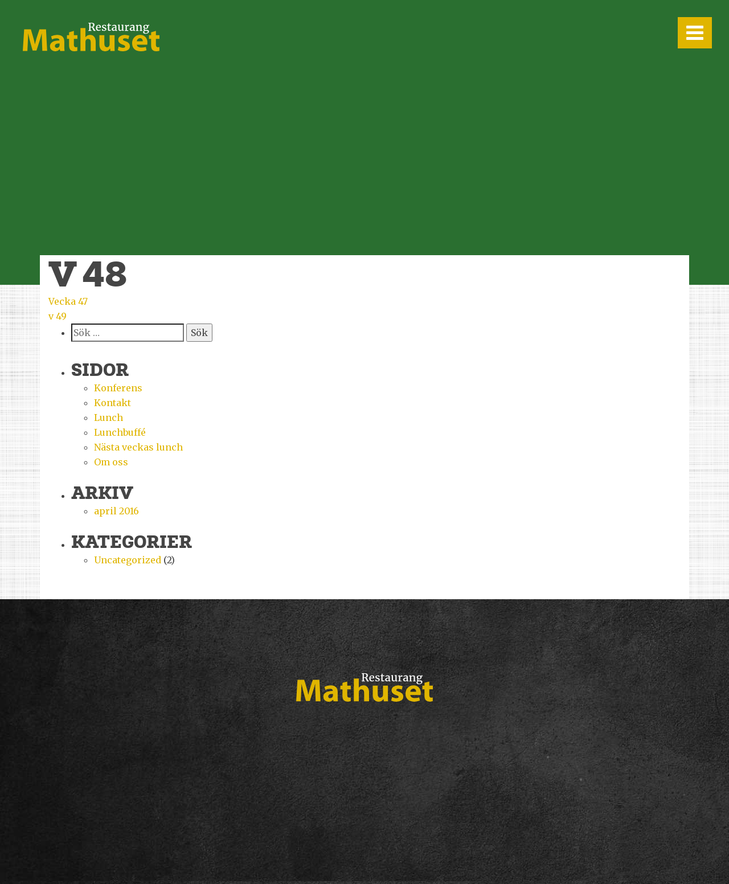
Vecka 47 (68, 301)
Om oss (111, 462)
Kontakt (112, 402)
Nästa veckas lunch (138, 447)
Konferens (118, 388)
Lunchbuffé (120, 432)
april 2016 (116, 511)
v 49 (57, 316)
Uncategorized (127, 560)
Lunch (108, 417)
